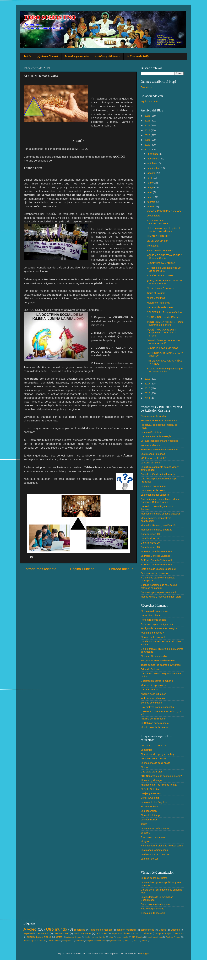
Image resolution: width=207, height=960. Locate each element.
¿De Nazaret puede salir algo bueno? (161, 776)
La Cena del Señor (151, 462)
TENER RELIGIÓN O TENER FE (159, 420)
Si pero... (146, 832)
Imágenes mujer (163, 933)
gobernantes (115, 940)
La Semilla (146, 749)
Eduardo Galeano (150, 669)
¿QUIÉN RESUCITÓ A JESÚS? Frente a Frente (164, 256)
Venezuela (152, 245)
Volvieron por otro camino (155, 854)
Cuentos (175, 929)
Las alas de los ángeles (154, 802)
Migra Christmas (156, 297)
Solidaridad (54, 940)
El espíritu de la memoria (154, 611)
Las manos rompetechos (154, 850)
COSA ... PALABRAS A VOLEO (164, 210)
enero (150, 206)
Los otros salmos (154, 937)
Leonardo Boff (61, 933)
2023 (148, 130)
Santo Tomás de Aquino (160, 250)
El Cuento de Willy (137, 56)
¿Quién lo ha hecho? (152, 632)
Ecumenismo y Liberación (155, 573)
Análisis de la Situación (153, 693)
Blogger (144, 953)
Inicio (27, 56)
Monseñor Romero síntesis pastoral (160, 513)
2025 (148, 120)
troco (136, 940)
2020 (148, 144)
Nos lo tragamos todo (152, 908)
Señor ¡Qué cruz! (150, 797)
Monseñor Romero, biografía (156, 529)
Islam (111, 937)
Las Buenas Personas (153, 453)
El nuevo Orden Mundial (154, 656)
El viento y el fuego (151, 780)
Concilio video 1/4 (150, 547)
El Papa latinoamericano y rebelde (159, 440)
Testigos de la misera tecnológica (159, 628)
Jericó (144, 824)
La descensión (149, 810)
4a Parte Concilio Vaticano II (156, 551)
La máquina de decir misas (155, 762)
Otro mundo (56, 929)
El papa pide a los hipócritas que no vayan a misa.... (165, 370)
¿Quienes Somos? (48, 56)
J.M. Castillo (137, 937)
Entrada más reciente (39, 569)
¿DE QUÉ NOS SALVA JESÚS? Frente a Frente (164, 282)
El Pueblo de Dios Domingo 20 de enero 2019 (163, 269)
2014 (148, 398)
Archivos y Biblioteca (107, 56)
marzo (151, 197)
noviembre (153, 158)
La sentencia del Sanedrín (155, 494)
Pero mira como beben (153, 619)
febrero (151, 201)
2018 (148, 378)
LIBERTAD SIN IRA (157, 240)
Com (135, 933)
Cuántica (146, 933)
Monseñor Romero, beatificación (158, 525)
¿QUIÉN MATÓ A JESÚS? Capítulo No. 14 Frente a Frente (161, 332)
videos (162, 929)
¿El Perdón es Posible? (154, 458)
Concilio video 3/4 (150, 538)
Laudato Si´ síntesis (151, 432)
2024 (148, 125)
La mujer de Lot (149, 858)
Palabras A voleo (172, 937)
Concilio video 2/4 (150, 542)
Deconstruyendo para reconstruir (159, 592)
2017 (148, 383)
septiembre (153, 168)
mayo (150, 187)
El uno (144, 767)
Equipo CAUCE (149, 101)
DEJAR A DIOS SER (158, 236)
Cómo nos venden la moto (155, 904)
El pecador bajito (150, 806)
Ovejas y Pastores (151, 793)
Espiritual (28, 933)
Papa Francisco (120, 933)
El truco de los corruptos (154, 637)
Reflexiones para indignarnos (157, 624)
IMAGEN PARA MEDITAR (161, 263)
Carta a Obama (149, 689)
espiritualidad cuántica (97, 940)
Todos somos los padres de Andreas (161, 664)
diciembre (153, 153)
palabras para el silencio (39, 937)
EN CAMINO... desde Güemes (163, 317)
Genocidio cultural (150, 615)
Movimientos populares (153, 685)
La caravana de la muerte (155, 828)
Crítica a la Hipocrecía (153, 913)
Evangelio (43, 933)
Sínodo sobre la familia (153, 416)
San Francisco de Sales (160, 307)
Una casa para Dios (151, 771)
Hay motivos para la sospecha (157, 707)
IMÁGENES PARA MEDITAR (163, 348)
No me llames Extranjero (160, 288)
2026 (148, 115)
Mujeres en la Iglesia (158, 302)
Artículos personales (76, 56)
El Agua (145, 841)
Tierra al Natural (155, 293)
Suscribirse (147, 87)
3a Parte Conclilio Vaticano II (156, 555)
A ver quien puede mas (153, 837)
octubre (151, 163)
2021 (148, 139)
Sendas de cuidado (151, 702)
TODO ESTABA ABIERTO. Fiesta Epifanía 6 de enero (165, 323)
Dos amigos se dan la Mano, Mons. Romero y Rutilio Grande (160, 500)
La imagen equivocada (153, 486)
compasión (67, 940)
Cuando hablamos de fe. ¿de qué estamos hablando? (159, 586)
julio (150, 177)
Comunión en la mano (153, 490)
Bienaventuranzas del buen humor (159, 449)
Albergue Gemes (73, 937)
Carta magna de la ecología (156, 436)
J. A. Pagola (122, 937)
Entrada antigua (121, 569)
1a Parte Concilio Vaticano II (156, 564)
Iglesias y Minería (150, 445)
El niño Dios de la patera (154, 727)
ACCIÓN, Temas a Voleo (160, 275)
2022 (148, 135)
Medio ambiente (82, 933)
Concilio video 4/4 (150, 534)
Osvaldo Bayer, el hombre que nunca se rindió (163, 342)
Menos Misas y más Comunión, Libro (161, 596)
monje (127, 940)
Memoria (179, 933)
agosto (151, 173)
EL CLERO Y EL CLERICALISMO (157, 222)
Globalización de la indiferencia (158, 474)
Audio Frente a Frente (95, 937)
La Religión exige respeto (155, 723)
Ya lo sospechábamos (153, 698)
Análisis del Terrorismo (153, 718)
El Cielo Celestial (150, 789)
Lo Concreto (153, 215)
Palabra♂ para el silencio (34, 940)
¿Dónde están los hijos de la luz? (159, 784)
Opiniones (101, 933)
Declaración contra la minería (157, 680)
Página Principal (82, 569)
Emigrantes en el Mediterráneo (157, 660)
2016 (148, 388)
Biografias (79, 929)
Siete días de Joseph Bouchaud (158, 568)
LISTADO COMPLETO (153, 745)
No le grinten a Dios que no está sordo (162, 845)
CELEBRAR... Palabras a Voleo (164, 312)
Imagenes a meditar (101, 929)
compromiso (147, 929)
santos (59, 937)
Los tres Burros (149, 819)
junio (150, 182)
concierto (80, 940)
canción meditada (126, 929)
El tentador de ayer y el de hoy (157, 754)
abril (150, 192)
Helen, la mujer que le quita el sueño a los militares (163, 229)
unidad (144, 940)
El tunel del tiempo (151, 815)
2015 (148, 393)
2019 (148, 149)
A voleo (30, 929)
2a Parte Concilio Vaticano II (156, 560)
